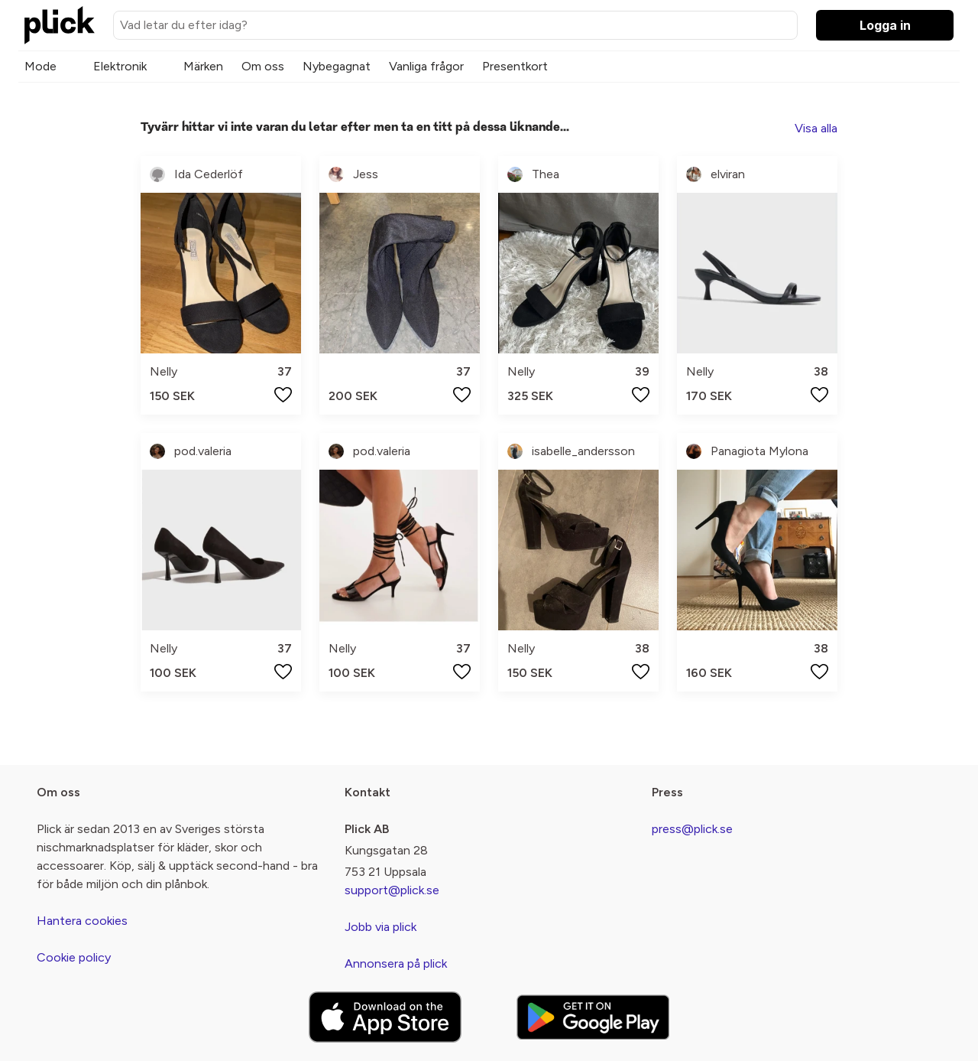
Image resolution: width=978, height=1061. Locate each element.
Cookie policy (74, 957)
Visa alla (816, 128)
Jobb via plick (380, 926)
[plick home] (59, 25)
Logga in (885, 25)
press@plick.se (692, 829)
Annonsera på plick (396, 963)
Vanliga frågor (426, 66)
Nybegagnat (337, 66)
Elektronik (120, 66)
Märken (203, 66)
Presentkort (515, 66)
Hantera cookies (82, 920)
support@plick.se (392, 890)
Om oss (262, 66)
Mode (40, 66)
